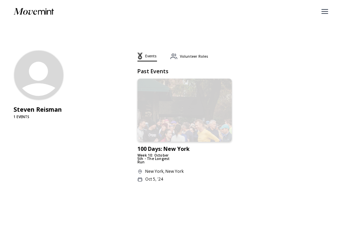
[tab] (147, 57)
